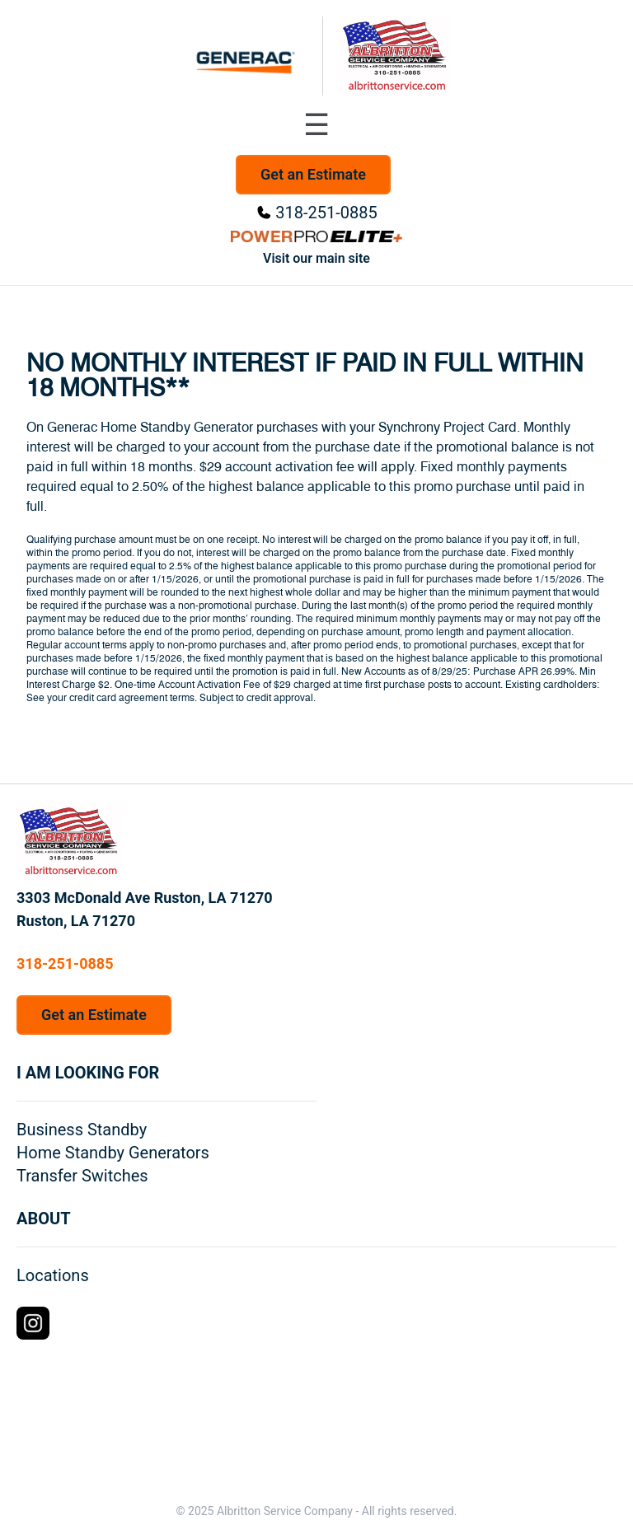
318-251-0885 (326, 212)
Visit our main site (316, 258)
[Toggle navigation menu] (316, 125)
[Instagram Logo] (32, 1323)
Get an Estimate (313, 174)
